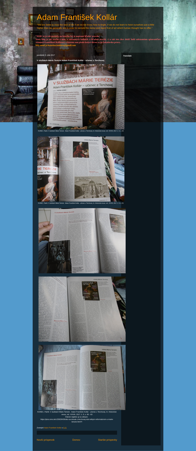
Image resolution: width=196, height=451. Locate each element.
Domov (76, 440)
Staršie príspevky (107, 440)
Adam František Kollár (77, 17)
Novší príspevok (45, 440)
